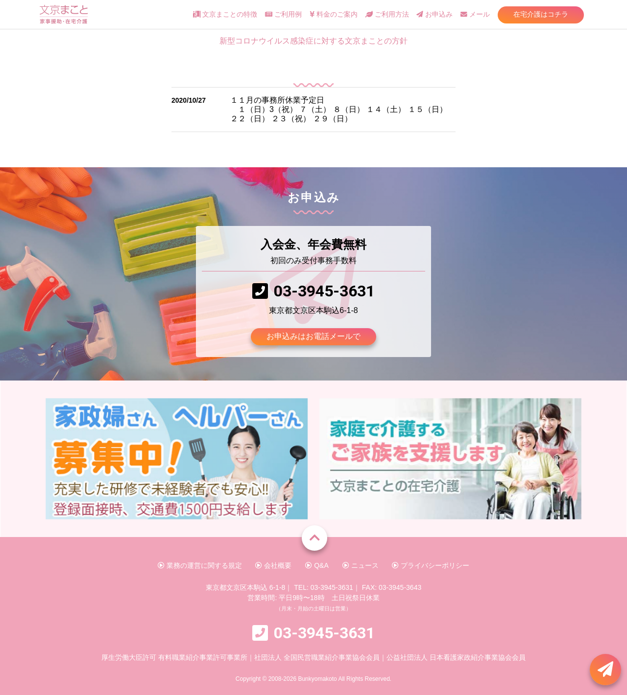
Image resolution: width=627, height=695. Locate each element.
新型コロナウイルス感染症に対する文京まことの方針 (313, 41)
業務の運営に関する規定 (200, 565)
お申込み (434, 14)
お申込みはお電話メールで (313, 336)
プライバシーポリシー (430, 565)
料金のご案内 (334, 14)
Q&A (316, 565)
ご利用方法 (387, 14)
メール (475, 14)
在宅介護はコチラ (540, 14)
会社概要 (273, 565)
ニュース (360, 565)
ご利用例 (283, 14)
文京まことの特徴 (225, 14)
